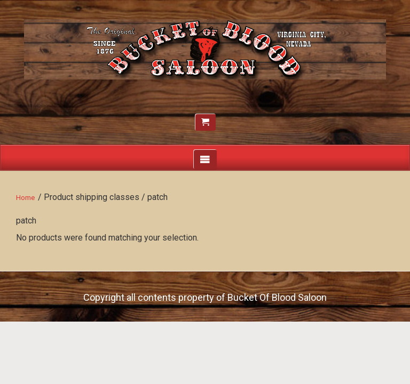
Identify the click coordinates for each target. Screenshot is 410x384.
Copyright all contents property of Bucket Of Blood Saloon (205, 297)
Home (25, 198)
